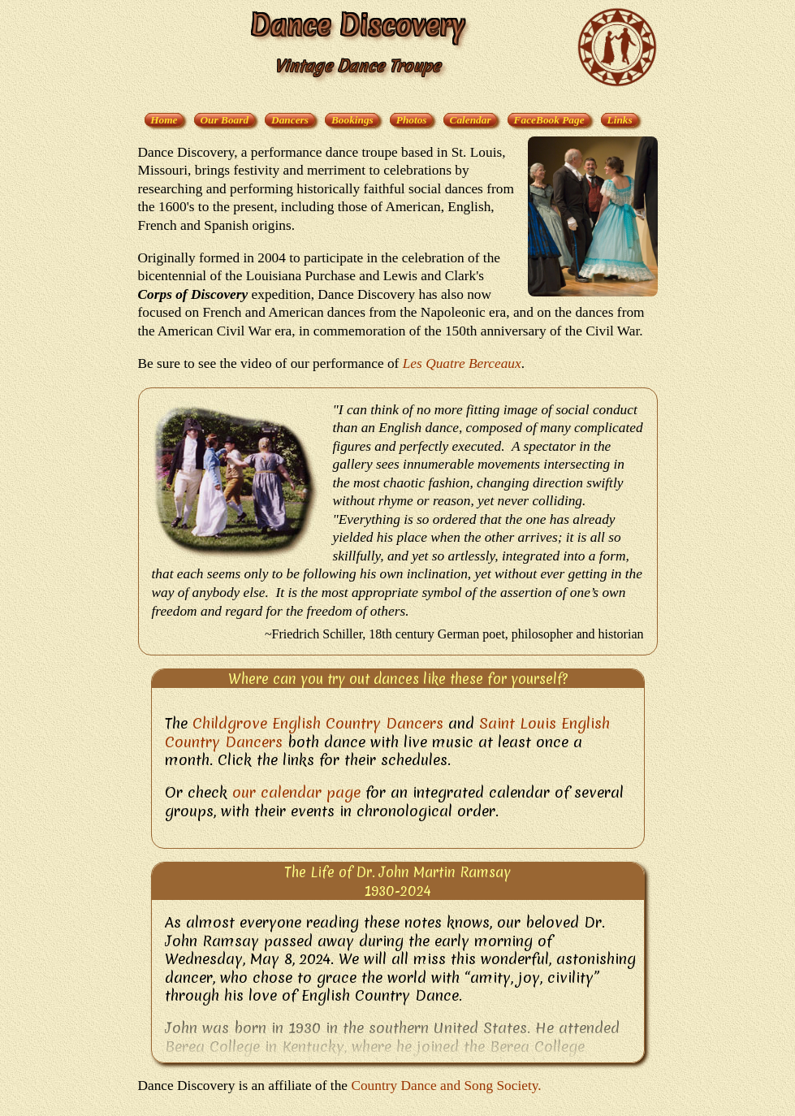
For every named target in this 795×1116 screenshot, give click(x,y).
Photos (411, 120)
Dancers (290, 120)
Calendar (470, 120)
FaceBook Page (549, 120)
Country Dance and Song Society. (446, 1085)
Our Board (224, 120)
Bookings (352, 120)
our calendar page (296, 792)
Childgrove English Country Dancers (317, 723)
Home (163, 120)
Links (620, 120)
